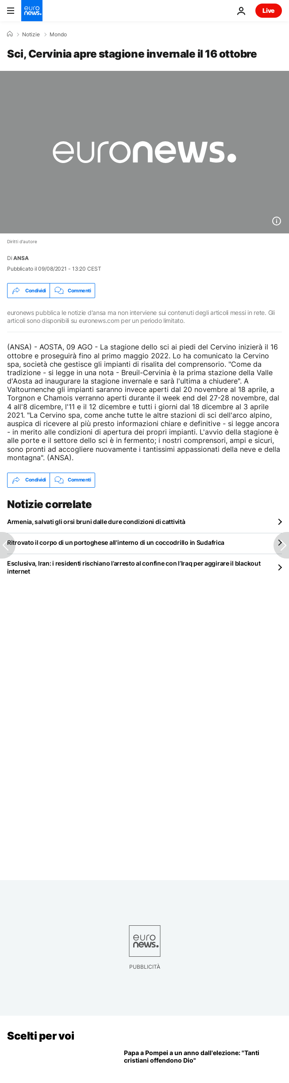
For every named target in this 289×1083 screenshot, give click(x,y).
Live (268, 10)
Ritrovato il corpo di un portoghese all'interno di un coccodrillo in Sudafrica (115, 542)
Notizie (31, 34)
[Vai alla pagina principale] (31, 10)
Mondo (58, 34)
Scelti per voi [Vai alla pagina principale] (40, 1035)
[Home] (9, 34)
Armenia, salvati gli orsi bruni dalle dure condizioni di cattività (96, 521)
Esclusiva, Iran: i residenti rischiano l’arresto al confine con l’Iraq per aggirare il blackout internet (133, 567)
